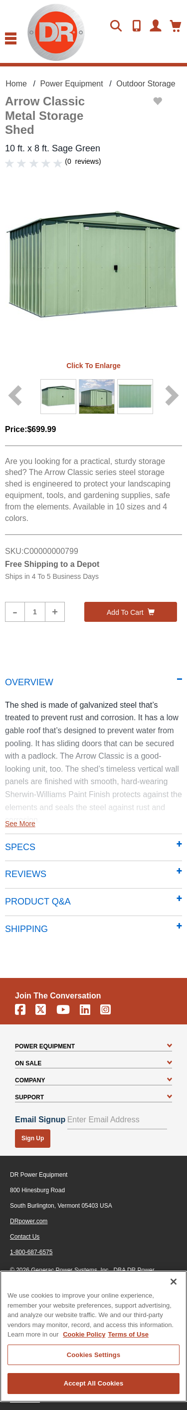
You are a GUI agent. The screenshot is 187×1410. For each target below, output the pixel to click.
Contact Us (24, 1236)
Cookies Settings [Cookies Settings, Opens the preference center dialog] (94, 1355)
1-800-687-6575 (31, 1252)
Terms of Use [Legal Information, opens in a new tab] (128, 1334)
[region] (93, 1336)
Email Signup (40, 1119)
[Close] (174, 1282)
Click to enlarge (93, 366)
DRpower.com (28, 1221)
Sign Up (32, 1138)
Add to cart (131, 612)
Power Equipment (71, 83)
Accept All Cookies (94, 1383)
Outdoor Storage (145, 83)
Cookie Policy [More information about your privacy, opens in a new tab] (84, 1334)
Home (16, 83)
